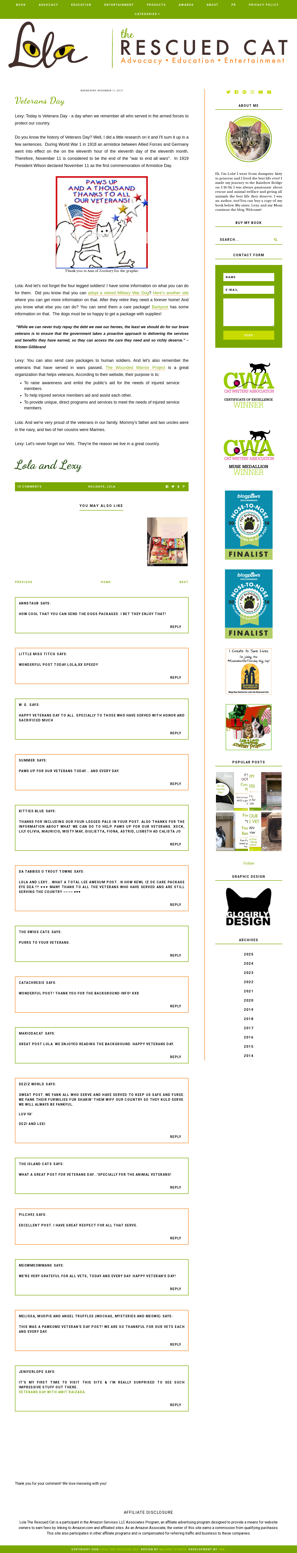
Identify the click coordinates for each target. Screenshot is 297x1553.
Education (81, 4)
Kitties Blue (31, 811)
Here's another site (171, 293)
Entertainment (119, 4)
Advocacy (48, 4)
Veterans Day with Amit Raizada (52, 1392)
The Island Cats (35, 1164)
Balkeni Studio (173, 1549)
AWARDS (186, 4)
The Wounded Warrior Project (135, 367)
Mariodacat (31, 1033)
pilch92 (27, 1215)
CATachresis (32, 983)
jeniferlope (31, 1372)
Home (106, 582)
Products (156, 4)
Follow (248, 863)
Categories (146, 14)
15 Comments (29, 486)
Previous (23, 582)
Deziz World (31, 1084)
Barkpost (160, 307)
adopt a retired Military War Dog (118, 293)
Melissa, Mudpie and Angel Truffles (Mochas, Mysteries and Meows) (90, 1316)
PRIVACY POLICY (264, 4)
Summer (27, 760)
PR (233, 4)
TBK (221, 1549)
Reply (175, 627)
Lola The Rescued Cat (119, 1549)
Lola (111, 486)
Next (184, 582)
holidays (96, 486)
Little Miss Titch (37, 654)
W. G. (23, 705)
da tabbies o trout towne (46, 871)
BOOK (21, 4)
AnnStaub (29, 603)
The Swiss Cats (34, 932)
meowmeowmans (35, 1265)
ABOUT (212, 4)
